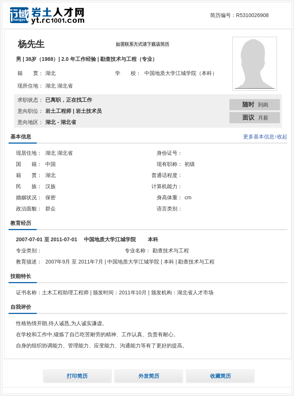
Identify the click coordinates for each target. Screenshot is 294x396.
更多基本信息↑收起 (265, 137)
